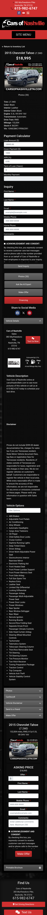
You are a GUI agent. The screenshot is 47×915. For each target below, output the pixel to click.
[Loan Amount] (23, 144)
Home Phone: (10, 225)
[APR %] (23, 161)
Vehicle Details (23, 321)
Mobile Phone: (10, 217)
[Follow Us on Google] (28, 13)
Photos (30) (23, 95)
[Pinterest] (29, 313)
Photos (23, 691)
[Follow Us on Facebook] (19, 13)
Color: (6, 105)
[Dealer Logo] (23, 23)
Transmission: (10, 117)
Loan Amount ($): (11, 140)
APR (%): (8, 157)
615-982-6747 (25, 8)
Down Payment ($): (12, 149)
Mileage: (8, 123)
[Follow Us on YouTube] (23, 13)
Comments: (9, 234)
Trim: (6, 102)
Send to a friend (23, 709)
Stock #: (7, 125)
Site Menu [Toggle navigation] (23, 34)
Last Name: (9, 200)
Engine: (7, 114)
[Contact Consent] (5, 243)
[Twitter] (23, 313)
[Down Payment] (23, 153)
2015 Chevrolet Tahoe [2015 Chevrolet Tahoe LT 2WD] (23, 53)
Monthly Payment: (12, 174)
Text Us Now (33, 339)
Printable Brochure (23, 867)
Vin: (5, 128)
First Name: (9, 191)
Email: (6, 208)
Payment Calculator (17, 136)
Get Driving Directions (23, 904)
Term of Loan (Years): (13, 166)
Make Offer (23, 292)
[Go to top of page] (42, 904)
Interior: (7, 108)
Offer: (22, 774)
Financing (23, 300)
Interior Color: (10, 111)
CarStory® (23, 697)
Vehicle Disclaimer (23, 703)
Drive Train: (9, 120)
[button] (7, 76)
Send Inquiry (23, 266)
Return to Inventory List (13, 46)
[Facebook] (17, 313)
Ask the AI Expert (23, 284)
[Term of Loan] (23, 170)
